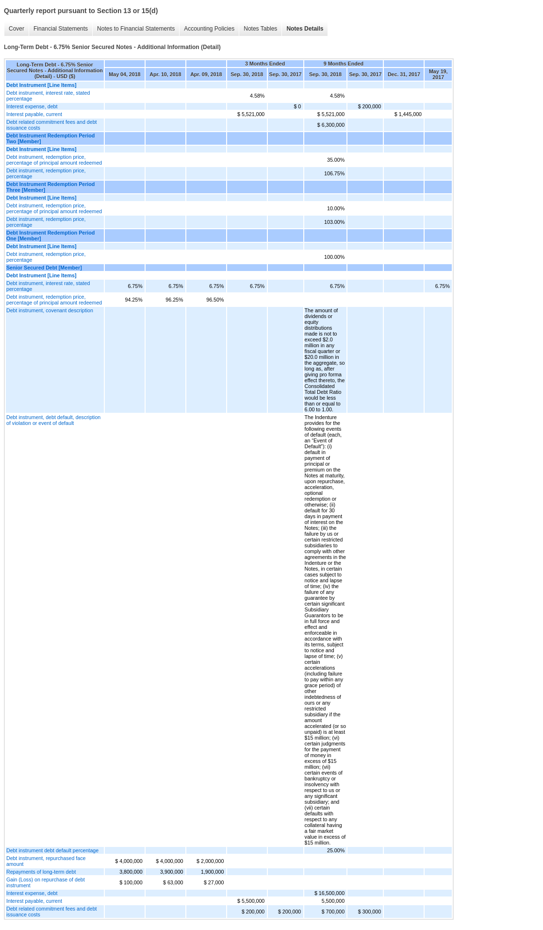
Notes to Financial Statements (136, 28)
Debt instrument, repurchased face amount (45, 861)
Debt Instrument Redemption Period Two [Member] (50, 138)
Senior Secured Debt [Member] (44, 268)
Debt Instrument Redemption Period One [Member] (50, 235)
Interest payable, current (34, 114)
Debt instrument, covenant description (49, 310)
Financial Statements (60, 28)
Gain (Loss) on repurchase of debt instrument (45, 882)
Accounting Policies (209, 28)
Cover (16, 28)
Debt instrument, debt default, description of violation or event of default (53, 420)
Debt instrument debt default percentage (52, 850)
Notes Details (304, 28)
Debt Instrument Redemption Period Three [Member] (50, 187)
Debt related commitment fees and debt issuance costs (51, 125)
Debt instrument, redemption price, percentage (45, 173)
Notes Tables (260, 28)
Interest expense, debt (31, 106)
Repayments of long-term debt (41, 872)
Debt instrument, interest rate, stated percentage (48, 95)
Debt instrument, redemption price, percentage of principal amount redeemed (54, 160)
